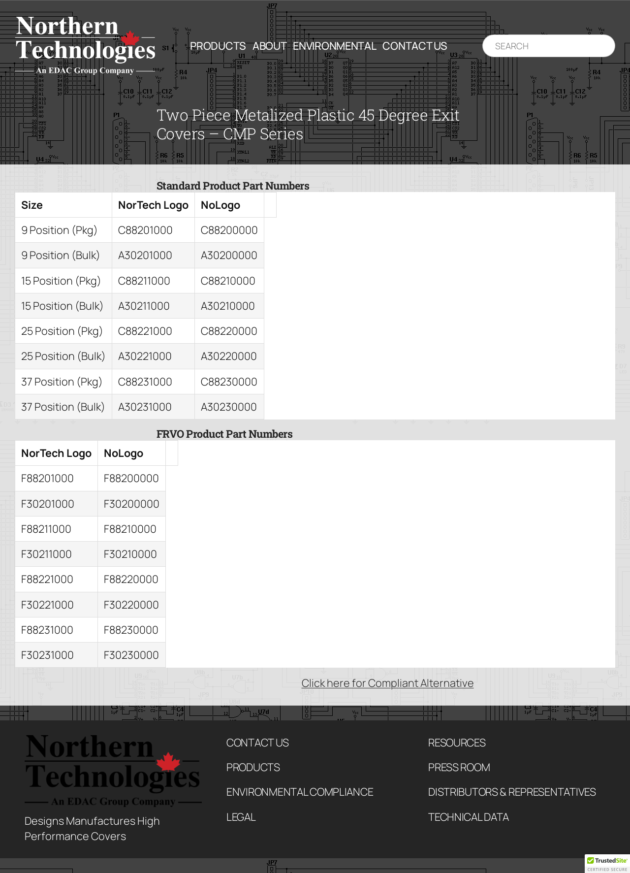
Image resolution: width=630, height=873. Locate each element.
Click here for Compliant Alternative (388, 683)
